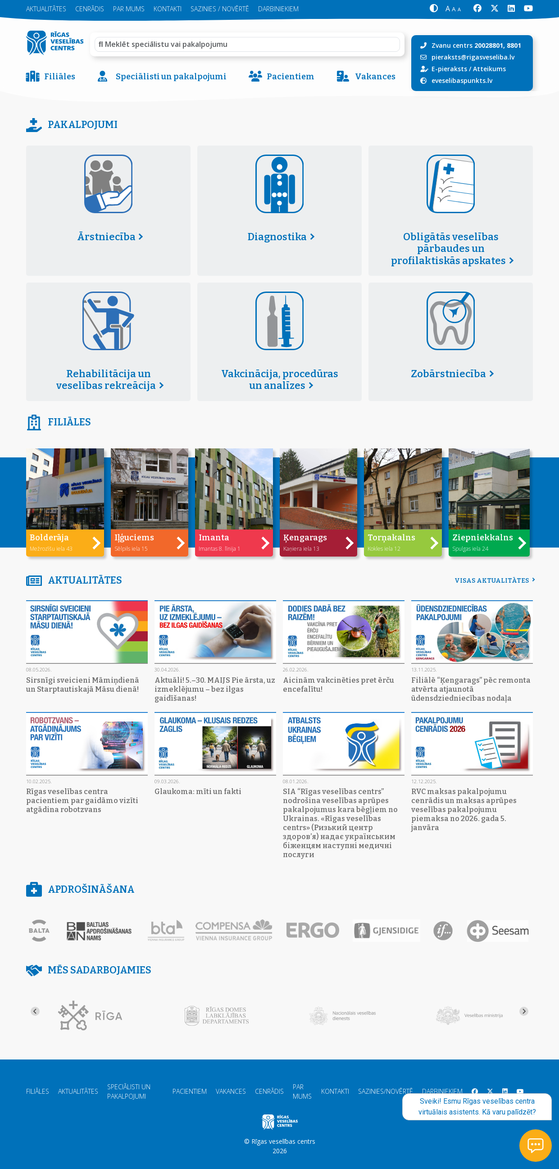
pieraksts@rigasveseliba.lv (473, 57)
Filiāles (50, 77)
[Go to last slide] (35, 1011)
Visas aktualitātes (493, 580)
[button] (433, 8)
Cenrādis (269, 1091)
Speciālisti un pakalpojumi (162, 77)
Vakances (366, 77)
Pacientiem (281, 77)
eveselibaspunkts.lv (462, 80)
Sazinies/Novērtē (385, 1091)
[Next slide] (523, 1011)
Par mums (302, 1091)
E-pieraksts (449, 68)
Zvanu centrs (476, 45)
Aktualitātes (78, 1091)
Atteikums (489, 68)
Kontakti (335, 1091)
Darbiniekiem (442, 1091)
